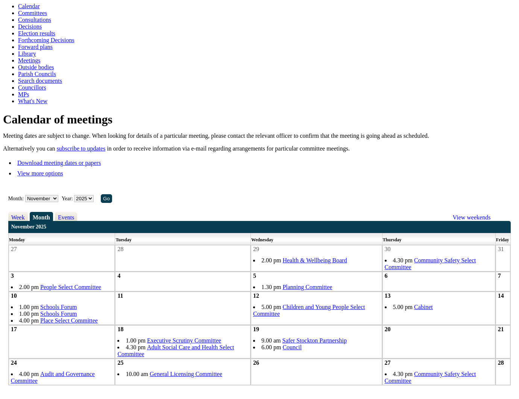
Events (66, 217)
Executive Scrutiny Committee (184, 340)
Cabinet (423, 307)
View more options (40, 173)
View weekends (472, 217)
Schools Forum (58, 307)
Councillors (32, 87)
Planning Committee (307, 287)
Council (292, 347)
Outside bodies (36, 67)
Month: (16, 198)
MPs (23, 94)
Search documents (40, 81)
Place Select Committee (69, 320)
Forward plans (35, 47)
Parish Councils (37, 74)
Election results (36, 33)
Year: (68, 198)
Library (27, 53)
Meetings (29, 60)
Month (41, 217)
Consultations (34, 20)
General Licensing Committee (186, 374)
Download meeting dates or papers (59, 163)
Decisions (30, 26)
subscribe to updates (81, 148)
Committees (32, 13)
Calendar (29, 6)
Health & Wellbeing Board (314, 260)
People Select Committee (70, 287)
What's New (32, 101)
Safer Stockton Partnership (314, 340)
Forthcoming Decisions (46, 40)
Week (18, 217)
